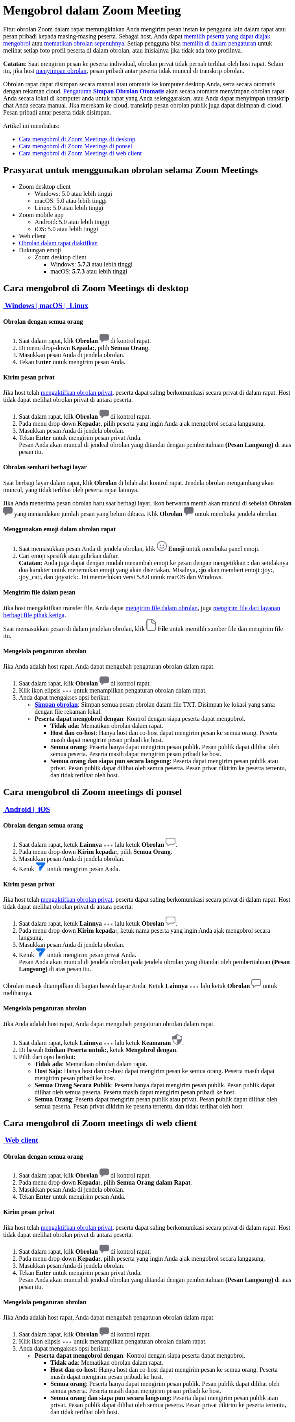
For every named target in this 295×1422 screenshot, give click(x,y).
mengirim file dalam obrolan (161, 608)
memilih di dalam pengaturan (219, 43)
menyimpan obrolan (61, 70)
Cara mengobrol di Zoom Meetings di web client (80, 153)
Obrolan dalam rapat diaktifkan (58, 243)
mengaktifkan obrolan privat (76, 392)
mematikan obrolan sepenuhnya (84, 43)
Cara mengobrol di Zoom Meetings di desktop (77, 139)
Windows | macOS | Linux (45, 305)
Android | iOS (26, 809)
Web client (20, 1140)
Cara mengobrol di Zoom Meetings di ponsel (75, 146)
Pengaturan (113, 91)
